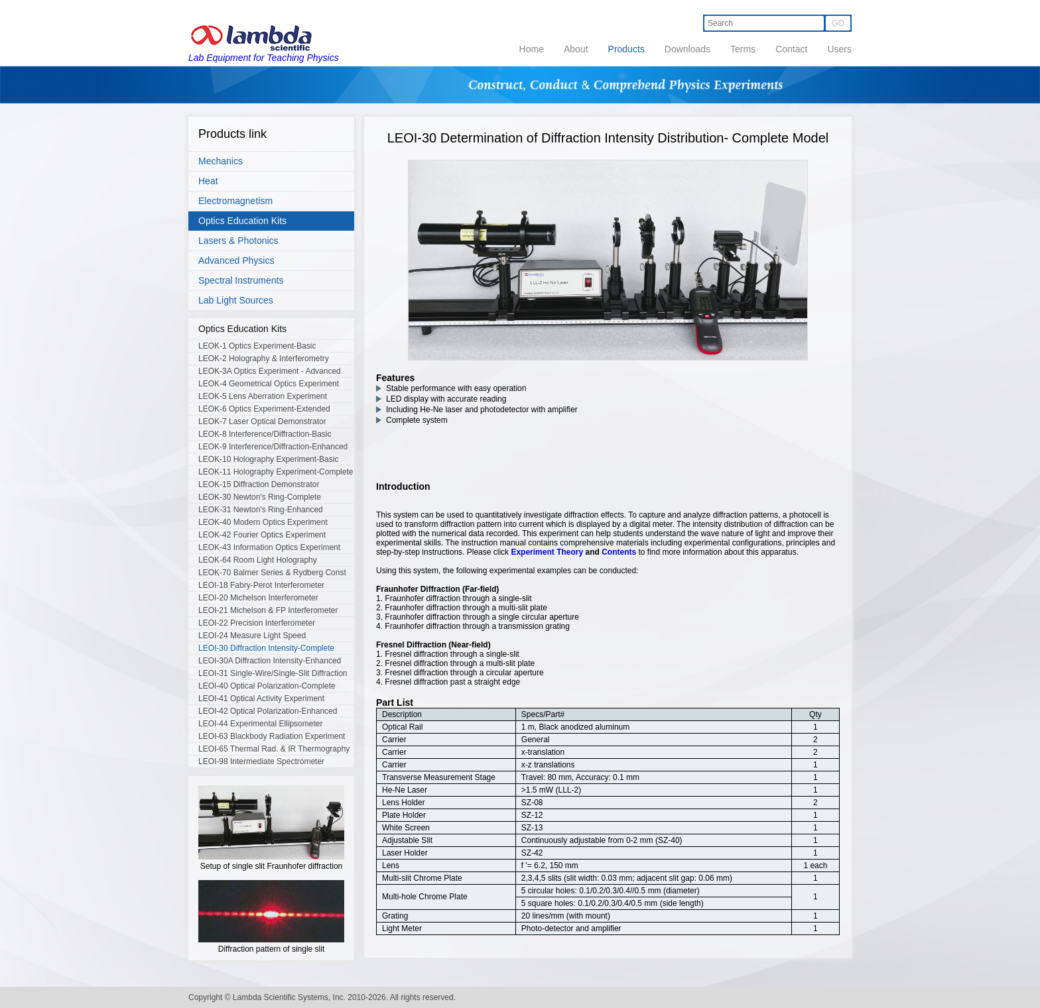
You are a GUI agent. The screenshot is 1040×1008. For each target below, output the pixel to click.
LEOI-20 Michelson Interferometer (258, 597)
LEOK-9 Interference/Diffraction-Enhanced (273, 446)
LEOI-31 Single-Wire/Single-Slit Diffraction (273, 673)
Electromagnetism (235, 201)
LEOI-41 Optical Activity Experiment (261, 698)
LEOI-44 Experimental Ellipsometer (260, 723)
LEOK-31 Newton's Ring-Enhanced (260, 509)
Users (839, 49)
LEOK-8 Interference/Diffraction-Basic (265, 434)
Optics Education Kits (242, 220)
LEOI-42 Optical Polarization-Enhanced (267, 711)
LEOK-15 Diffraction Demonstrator (259, 484)
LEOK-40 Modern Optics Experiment (263, 522)
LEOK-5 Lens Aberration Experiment (262, 396)
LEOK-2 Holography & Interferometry (263, 358)
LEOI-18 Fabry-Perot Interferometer (261, 585)
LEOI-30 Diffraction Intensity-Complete (266, 648)
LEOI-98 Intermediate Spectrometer (261, 761)
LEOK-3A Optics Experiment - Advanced (269, 371)
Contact (791, 49)
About (576, 49)
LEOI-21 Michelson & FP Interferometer (268, 610)
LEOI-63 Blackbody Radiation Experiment (271, 736)
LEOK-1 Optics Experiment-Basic (257, 346)
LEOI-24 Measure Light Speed (252, 635)
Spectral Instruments (240, 280)
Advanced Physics (236, 260)
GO (838, 23)
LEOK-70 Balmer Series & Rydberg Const (272, 572)
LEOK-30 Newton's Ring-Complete (259, 497)
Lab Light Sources (235, 300)
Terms (742, 49)
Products (626, 49)
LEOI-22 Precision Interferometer (256, 623)
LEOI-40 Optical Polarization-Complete (267, 686)
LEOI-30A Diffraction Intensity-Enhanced (269, 660)
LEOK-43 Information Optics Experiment (269, 547)
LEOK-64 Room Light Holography (257, 560)
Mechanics (220, 161)
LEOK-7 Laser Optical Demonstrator (262, 421)
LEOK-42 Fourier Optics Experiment (262, 534)
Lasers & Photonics (238, 240)
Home (531, 49)
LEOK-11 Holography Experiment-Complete (275, 471)
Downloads (687, 49)
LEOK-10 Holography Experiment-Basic (268, 459)
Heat (208, 181)
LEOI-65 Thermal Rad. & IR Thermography (274, 749)
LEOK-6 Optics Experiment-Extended (264, 409)
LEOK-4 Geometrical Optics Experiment (268, 383)
